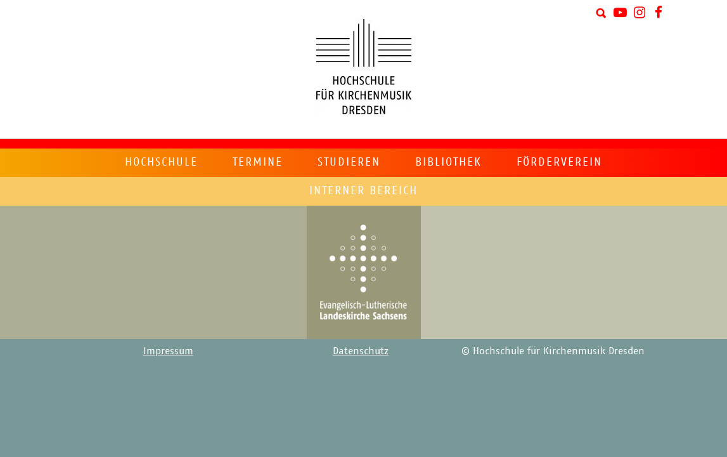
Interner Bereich (363, 190)
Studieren (349, 162)
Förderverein (559, 162)
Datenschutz (361, 351)
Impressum (168, 351)
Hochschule (161, 162)
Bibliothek (448, 162)
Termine (258, 162)
